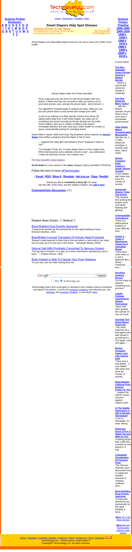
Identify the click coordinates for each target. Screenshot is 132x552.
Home (58, 18)
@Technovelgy (70, 170)
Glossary (50, 292)
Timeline (78, 18)
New (86, 18)
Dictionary (68, 18)
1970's (123, 43)
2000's (122, 53)
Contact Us (80, 538)
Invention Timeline (69, 292)
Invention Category (79, 289)
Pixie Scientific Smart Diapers (50, 160)
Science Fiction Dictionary (15, 21)
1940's (122, 34)
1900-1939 (123, 31)
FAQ (90, 538)
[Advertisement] (15, 90)
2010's (123, 56)
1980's (122, 46)
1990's (123, 50)
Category (62, 538)
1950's (123, 37)
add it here (99, 185)
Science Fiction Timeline (123, 22)
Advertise (99, 538)
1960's (122, 40)
